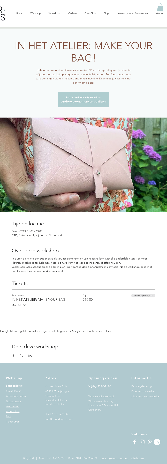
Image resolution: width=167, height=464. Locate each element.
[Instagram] (142, 442)
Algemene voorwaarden (145, 396)
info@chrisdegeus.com (59, 419)
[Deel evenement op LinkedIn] (30, 355)
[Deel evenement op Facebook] (13, 355)
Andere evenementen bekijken (83, 102)
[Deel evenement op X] (21, 355)
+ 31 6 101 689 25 (56, 413)
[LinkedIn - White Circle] (157, 442)
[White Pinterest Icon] (149, 442)
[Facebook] (134, 442)
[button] (160, 7)
